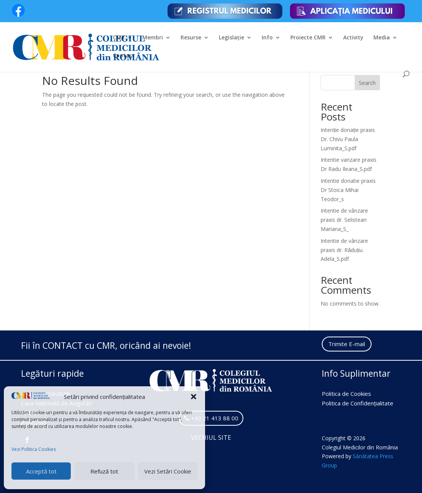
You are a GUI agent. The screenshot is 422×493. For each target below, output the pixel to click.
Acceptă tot (41, 471)
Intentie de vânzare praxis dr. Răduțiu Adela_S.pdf (344, 250)
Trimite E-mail (346, 344)
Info (267, 38)
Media (381, 38)
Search (367, 82)
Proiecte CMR (308, 38)
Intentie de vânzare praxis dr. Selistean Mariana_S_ (344, 220)
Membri (152, 38)
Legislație (231, 38)
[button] (193, 396)
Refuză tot (104, 471)
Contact (124, 56)
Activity (353, 38)
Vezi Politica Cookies (33, 449)
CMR (119, 38)
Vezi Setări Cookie (167, 471)
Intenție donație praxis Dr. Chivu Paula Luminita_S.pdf (348, 139)
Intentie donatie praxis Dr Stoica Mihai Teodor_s (348, 190)
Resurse (191, 38)
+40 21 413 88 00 (214, 418)
